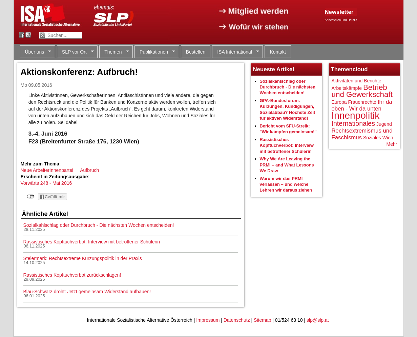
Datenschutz (237, 320)
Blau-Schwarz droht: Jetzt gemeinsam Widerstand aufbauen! (87, 291)
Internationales (353, 123)
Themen (114, 52)
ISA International (235, 52)
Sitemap (262, 320)
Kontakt (278, 52)
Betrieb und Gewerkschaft (362, 91)
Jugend (384, 124)
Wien (387, 137)
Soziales (372, 137)
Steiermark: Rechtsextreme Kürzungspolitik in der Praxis (82, 258)
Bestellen (196, 52)
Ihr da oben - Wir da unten (362, 105)
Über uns (35, 52)
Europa (339, 102)
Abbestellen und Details (341, 20)
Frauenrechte (362, 102)
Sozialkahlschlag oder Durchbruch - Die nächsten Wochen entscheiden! (98, 225)
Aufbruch (89, 170)
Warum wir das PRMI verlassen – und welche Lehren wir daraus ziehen (286, 184)
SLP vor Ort (75, 52)
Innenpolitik (356, 115)
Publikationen (154, 52)
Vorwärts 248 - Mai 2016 (46, 183)
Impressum (208, 320)
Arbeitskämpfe (347, 88)
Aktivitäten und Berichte (356, 80)
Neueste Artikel (273, 69)
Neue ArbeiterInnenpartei (47, 170)
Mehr (392, 144)
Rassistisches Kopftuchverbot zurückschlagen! (72, 275)
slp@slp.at (318, 320)
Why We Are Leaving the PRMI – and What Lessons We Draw (287, 164)
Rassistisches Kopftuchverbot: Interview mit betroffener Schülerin (91, 241)
